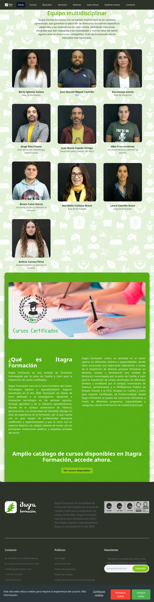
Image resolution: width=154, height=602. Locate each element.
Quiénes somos (112, 4)
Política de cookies (64, 574)
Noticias (77, 4)
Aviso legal (60, 558)
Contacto (130, 4)
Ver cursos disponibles (77, 470)
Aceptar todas (141, 594)
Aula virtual (93, 4)
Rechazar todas (121, 594)
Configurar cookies (99, 593)
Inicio (21, 4)
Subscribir (141, 568)
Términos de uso (63, 563)
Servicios (62, 4)
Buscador (47, 4)
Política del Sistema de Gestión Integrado (75, 579)
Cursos (33, 4)
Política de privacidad (65, 569)
